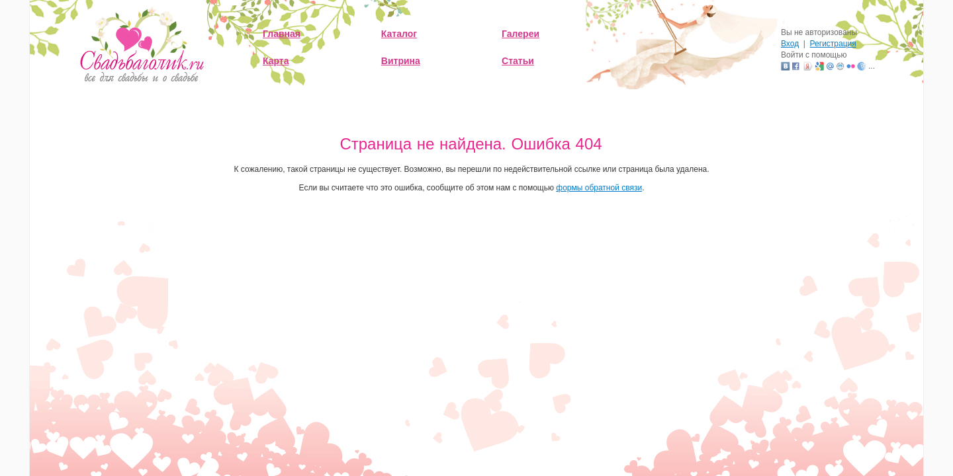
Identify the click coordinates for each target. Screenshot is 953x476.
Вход (790, 43)
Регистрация (833, 43)
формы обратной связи (599, 187)
